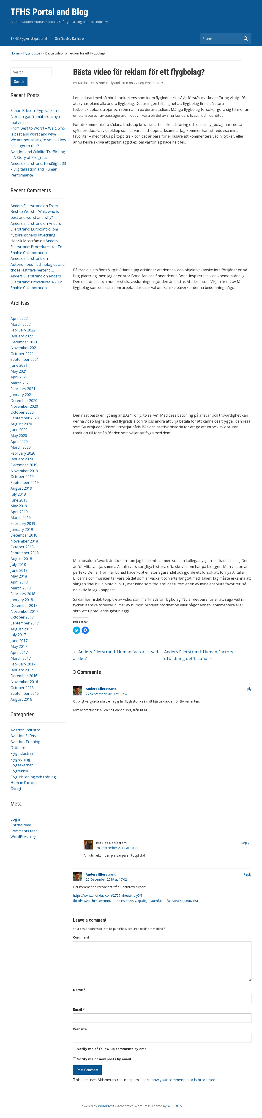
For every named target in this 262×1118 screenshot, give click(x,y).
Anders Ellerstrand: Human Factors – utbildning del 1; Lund (200, 655)
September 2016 (25, 693)
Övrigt (16, 788)
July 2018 (18, 564)
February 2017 (23, 664)
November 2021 (24, 347)
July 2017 (18, 634)
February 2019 (23, 523)
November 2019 (24, 470)
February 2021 (23, 388)
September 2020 (25, 418)
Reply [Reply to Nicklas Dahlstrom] (245, 843)
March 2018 (21, 588)
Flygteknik (19, 770)
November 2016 (24, 681)
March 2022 (21, 324)
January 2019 (22, 529)
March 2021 (21, 382)
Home (15, 53)
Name (79, 990)
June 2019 (19, 500)
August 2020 (21, 423)
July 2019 (18, 494)
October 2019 (22, 476)
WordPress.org (23, 836)
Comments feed (24, 830)
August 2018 (21, 558)
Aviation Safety (23, 735)
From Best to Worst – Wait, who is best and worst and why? (35, 211)
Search (245, 38)
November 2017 (24, 611)
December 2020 (24, 400)
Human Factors (24, 782)
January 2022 (22, 336)
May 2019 (19, 505)
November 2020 (24, 406)
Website (80, 1029)
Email (79, 1009)
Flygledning (20, 759)
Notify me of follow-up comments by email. (113, 1049)
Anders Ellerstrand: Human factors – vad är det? (115, 655)
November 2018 (24, 541)
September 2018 (25, 552)
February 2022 (23, 330)
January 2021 (22, 394)
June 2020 (19, 429)
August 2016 (21, 699)
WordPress (106, 1106)
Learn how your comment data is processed (177, 1079)
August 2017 (21, 629)
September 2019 (25, 482)
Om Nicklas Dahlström (71, 38)
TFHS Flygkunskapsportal (29, 38)
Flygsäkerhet (22, 765)
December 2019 (24, 464)
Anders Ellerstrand (26, 205)
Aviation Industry (25, 730)
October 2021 (22, 353)
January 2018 (22, 599)
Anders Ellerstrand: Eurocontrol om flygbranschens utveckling (36, 229)
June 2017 (19, 640)
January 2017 (22, 670)
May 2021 (19, 371)
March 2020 (21, 447)
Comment (81, 937)
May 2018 (19, 576)
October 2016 (22, 687)
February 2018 (23, 593)
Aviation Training (25, 741)
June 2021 (19, 365)
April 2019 (19, 511)
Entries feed (21, 825)
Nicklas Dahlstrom (91, 83)
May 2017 (19, 646)
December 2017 (24, 605)
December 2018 (24, 535)
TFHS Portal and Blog (49, 12)
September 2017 (25, 623)
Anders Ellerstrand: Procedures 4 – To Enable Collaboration (36, 246)
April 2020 (19, 441)
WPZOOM (175, 1106)
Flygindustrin (32, 53)
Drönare (18, 747)
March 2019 (21, 517)
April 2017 (19, 652)
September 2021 (25, 359)
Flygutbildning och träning (33, 776)
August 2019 (21, 488)
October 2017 (22, 617)
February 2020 (23, 453)
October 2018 (22, 546)
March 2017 (21, 658)
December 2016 (24, 675)
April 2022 (19, 318)
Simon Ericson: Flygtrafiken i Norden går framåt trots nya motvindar (35, 116)
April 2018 (19, 582)
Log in (16, 819)
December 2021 (24, 342)
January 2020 (22, 458)
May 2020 (19, 435)
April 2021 (19, 377)
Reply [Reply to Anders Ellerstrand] (247, 689)
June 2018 (19, 570)
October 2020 (22, 412)
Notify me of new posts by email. (104, 1059)
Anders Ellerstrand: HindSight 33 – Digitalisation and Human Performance (38, 169)
